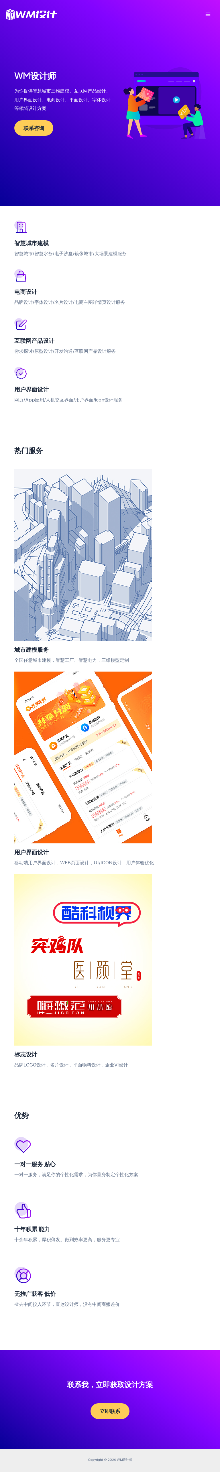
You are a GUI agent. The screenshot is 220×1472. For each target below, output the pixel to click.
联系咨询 (33, 128)
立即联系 (110, 1411)
